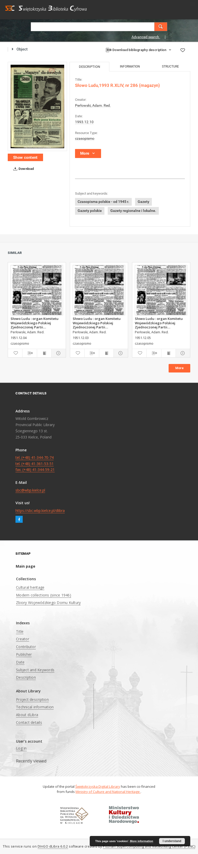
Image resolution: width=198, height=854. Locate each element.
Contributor (26, 646)
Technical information (35, 706)
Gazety (143, 202)
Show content (25, 157)
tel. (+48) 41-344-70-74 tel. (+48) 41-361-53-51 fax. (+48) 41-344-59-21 (35, 463)
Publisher (24, 654)
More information (141, 841)
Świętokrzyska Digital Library (97, 786)
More (179, 368)
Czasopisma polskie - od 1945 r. (103, 202)
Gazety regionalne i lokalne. (133, 211)
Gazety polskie (90, 211)
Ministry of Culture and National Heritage (108, 791)
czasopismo (84, 138)
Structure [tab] (170, 66)
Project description (32, 699)
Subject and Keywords (35, 669)
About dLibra (27, 714)
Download (22, 169)
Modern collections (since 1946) (43, 595)
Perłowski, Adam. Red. (93, 105)
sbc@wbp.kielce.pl (30, 490)
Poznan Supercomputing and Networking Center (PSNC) (149, 846)
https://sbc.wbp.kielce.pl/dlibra (40, 510)
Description (26, 677)
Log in (21, 748)
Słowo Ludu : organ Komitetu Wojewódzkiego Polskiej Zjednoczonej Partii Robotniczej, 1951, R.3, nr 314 (159, 322)
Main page (25, 566)
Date (20, 662)
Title (19, 631)
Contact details (29, 722)
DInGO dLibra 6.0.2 (53, 846)
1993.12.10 (84, 122)
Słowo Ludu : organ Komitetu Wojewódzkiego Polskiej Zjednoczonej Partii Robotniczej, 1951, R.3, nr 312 (97, 322)
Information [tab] (130, 66)
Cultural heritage (30, 587)
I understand (172, 841)
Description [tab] (89, 67)
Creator (22, 638)
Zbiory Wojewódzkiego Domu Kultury (48, 602)
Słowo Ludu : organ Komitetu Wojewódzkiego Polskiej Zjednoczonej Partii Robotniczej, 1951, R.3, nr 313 (35, 322)
